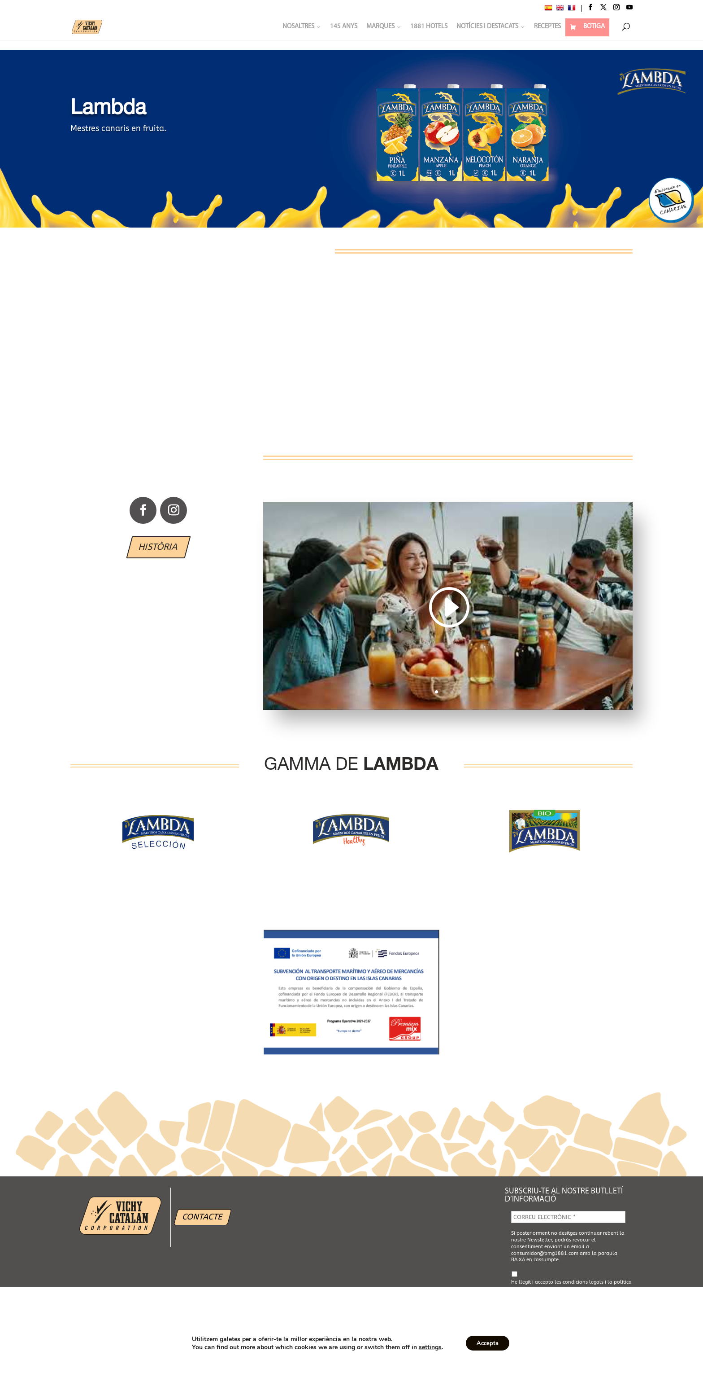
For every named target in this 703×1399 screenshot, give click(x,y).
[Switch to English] (560, 9)
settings (426, 1347)
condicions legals (583, 1282)
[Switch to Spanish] (548, 9)
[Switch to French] (572, 9)
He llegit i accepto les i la (571, 1286)
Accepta (487, 1343)
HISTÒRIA (158, 547)
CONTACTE (202, 1217)
